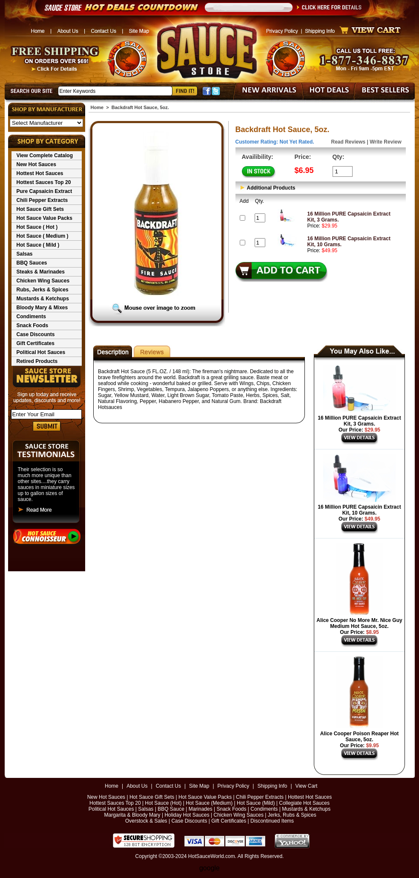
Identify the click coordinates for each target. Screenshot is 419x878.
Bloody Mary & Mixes (42, 308)
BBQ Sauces (32, 263)
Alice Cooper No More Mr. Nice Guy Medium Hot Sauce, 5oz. (359, 623)
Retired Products (37, 361)
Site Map (199, 786)
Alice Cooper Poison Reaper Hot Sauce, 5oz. (359, 737)
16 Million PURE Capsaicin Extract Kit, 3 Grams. (359, 421)
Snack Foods (33, 325)
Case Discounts (36, 334)
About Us (136, 786)
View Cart (307, 786)
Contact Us (168, 786)
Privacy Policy (234, 786)
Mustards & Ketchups (43, 299)
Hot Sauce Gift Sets (40, 209)
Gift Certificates (36, 343)
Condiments (31, 317)
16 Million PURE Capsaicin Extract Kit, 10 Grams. (359, 510)
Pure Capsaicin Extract (44, 191)
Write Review (385, 142)
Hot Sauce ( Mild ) (38, 245)
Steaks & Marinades (41, 272)
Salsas (25, 254)
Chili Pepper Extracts (42, 200)
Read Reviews (348, 142)
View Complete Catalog (45, 155)
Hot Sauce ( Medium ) (43, 236)
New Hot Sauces (36, 164)
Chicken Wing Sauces (43, 281)
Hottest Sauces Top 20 (44, 182)
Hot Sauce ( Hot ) (37, 227)
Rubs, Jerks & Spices (43, 290)
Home (97, 107)
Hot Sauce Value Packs (44, 218)
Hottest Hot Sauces (40, 173)
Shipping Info (272, 786)
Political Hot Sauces (41, 352)
